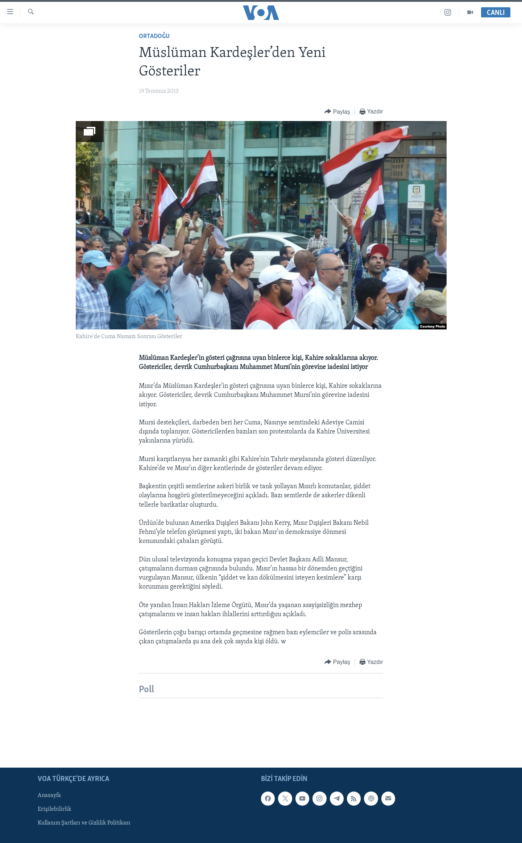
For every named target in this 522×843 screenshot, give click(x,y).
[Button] (337, 112)
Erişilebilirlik (54, 809)
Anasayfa (49, 795)
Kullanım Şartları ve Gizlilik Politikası (84, 823)
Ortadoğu (154, 36)
